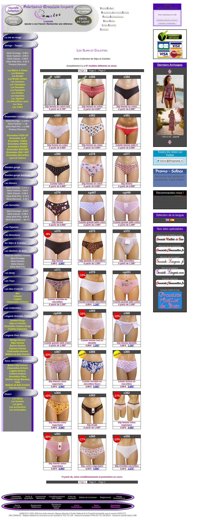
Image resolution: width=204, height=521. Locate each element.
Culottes (17, 329)
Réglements (105, 497)
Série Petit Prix (17, 267)
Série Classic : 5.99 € (17, 214)
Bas (18, 293)
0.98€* (96, 386)
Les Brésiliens (12, 235)
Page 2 (92, 70)
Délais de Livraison (88, 497)
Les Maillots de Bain (16, 251)
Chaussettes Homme (17, 351)
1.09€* (98, 225)
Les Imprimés (17, 96)
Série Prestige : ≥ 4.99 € (17, 121)
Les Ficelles (18, 93)
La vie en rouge (13, 37)
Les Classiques (17, 84)
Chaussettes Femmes (17, 302)
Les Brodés (17, 76)
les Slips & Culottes (15, 243)
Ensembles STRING (17, 144)
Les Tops (10, 281)
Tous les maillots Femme (17, 255)
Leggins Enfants (17, 371)
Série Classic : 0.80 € (17, 193)
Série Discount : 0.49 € (17, 199)
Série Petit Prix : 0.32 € (17, 61)
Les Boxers (11, 183)
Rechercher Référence (36, 506)
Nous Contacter (96, 506)
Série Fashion (18, 261)
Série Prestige (18, 258)
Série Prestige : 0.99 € (18, 53)
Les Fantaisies (17, 90)
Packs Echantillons (119, 497)
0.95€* (62, 468)
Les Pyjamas (11, 227)
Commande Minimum (40, 497)
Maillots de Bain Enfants (17, 385)
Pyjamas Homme (17, 348)
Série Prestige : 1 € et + (17, 188)
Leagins (17, 299)
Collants (17, 296)
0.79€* (63, 109)
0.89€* (98, 109)
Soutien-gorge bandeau (17, 175)
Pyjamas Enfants (17, 388)
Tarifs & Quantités (28, 497)
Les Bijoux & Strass (18, 70)
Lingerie (48, 21)
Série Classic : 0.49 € (17, 59)
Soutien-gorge (12, 167)
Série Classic (17, 264)
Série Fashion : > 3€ (17, 124)
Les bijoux (17, 398)
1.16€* (96, 304)
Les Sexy (17, 104)
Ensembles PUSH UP (17, 135)
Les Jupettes (17, 98)
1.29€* (98, 263)
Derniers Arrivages (170, 64)
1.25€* (96, 345)
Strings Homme (18, 340)
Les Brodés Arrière (17, 79)
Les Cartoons (17, 81)
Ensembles (17, 326)
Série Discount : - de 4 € (18, 219)
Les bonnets (17, 401)
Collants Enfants (17, 374)
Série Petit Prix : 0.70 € (17, 196)
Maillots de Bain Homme (17, 354)
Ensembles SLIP (17, 138)
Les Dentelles (17, 87)
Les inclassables (17, 410)
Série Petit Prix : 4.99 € (17, 217)
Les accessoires (18, 407)
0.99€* (63, 186)
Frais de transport (72, 497)
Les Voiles (17, 107)
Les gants (18, 404)
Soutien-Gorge (17, 320)
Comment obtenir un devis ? (167, 20)
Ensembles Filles (17, 376)
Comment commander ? (167, 23)
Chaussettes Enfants (17, 368)
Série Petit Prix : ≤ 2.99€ (17, 126)
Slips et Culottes (17, 323)
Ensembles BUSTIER (17, 149)
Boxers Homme (17, 346)
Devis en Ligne (17, 506)
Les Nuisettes (12, 205)
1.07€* (131, 468)
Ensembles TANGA (17, 141)
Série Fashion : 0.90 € (18, 190)
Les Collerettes (13, 308)
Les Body (10, 273)
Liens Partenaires (76, 506)
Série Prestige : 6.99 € (18, 211)
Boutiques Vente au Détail (56, 506)
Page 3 (102, 70)
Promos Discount (17, 64)
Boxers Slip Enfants (17, 365)
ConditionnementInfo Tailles (57, 497)
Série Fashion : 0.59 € (18, 56)
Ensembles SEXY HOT (17, 152)
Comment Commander (16, 497)
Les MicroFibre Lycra (17, 101)
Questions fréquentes (115, 506)
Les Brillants (17, 73)
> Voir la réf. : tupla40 (170, 136)
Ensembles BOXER (17, 146)
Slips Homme (17, 343)
